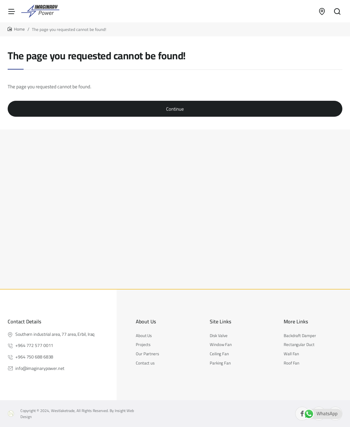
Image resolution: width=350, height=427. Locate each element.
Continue (175, 109)
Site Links (220, 321)
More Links (296, 321)
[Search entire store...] (337, 11)
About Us (146, 321)
